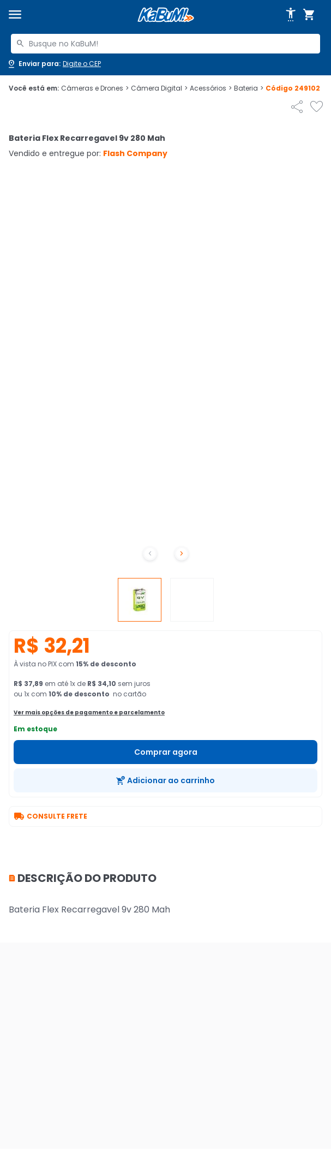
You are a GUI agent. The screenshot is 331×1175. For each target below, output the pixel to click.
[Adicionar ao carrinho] (165, 780)
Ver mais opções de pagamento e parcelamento (89, 712)
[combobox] (165, 43)
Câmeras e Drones (95, 88)
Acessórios (211, 88)
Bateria (248, 88)
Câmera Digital (159, 88)
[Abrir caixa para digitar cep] (54, 64)
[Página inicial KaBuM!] (166, 15)
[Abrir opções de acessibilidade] (290, 15)
